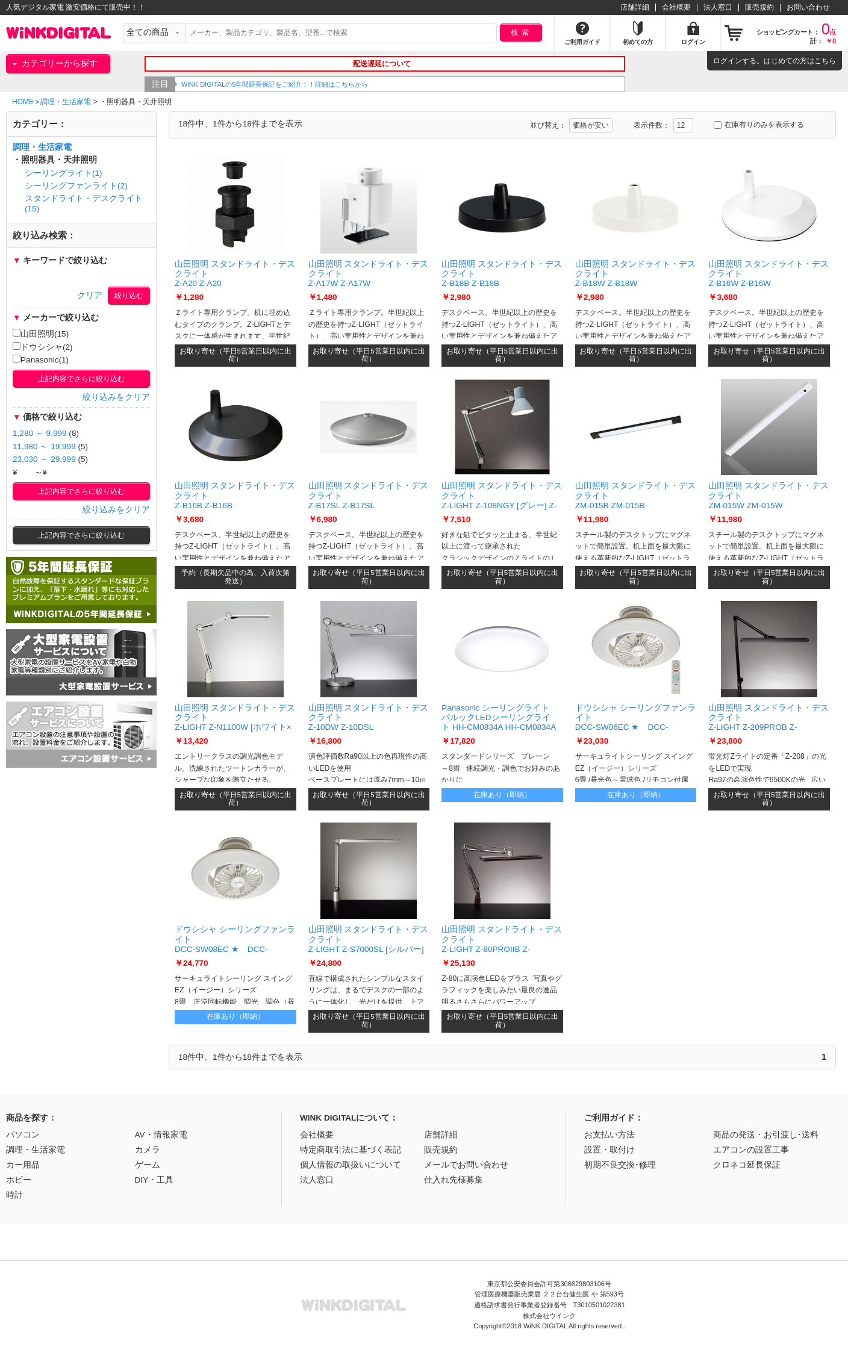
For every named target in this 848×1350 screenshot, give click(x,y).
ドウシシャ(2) (43, 347)
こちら (825, 61)
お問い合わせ (808, 7)
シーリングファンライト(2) (76, 185)
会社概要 (676, 7)
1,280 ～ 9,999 (40, 433)
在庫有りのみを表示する (759, 124)
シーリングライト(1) (63, 173)
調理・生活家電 (65, 102)
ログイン (727, 61)
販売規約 (759, 7)
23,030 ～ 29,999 (44, 459)
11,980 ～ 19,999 (44, 446)
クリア (89, 295)
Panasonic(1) (41, 359)
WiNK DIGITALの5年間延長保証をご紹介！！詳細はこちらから (285, 84)
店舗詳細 (634, 7)
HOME (23, 102)
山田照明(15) (41, 333)
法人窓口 (717, 7)
